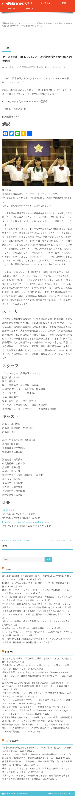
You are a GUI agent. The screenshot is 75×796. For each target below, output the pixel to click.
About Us (28, 8)
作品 (64, 2)
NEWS (8, 569)
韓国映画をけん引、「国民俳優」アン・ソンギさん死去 (28, 724)
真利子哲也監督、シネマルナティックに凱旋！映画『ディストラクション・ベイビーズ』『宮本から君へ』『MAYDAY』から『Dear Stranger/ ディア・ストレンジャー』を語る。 (36, 710)
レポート (29, 2)
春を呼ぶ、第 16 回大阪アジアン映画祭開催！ (24, 628)
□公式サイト (8, 510)
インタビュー (46, 2)
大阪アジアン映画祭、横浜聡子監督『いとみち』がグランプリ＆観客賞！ (37, 621)
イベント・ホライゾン (60, 540)
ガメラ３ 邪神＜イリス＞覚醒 (16, 540)
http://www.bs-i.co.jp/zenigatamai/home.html (25, 521)
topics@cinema (11, 67)
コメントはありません (56, 67)
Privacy (11, 8)
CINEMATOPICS (14, 3)
